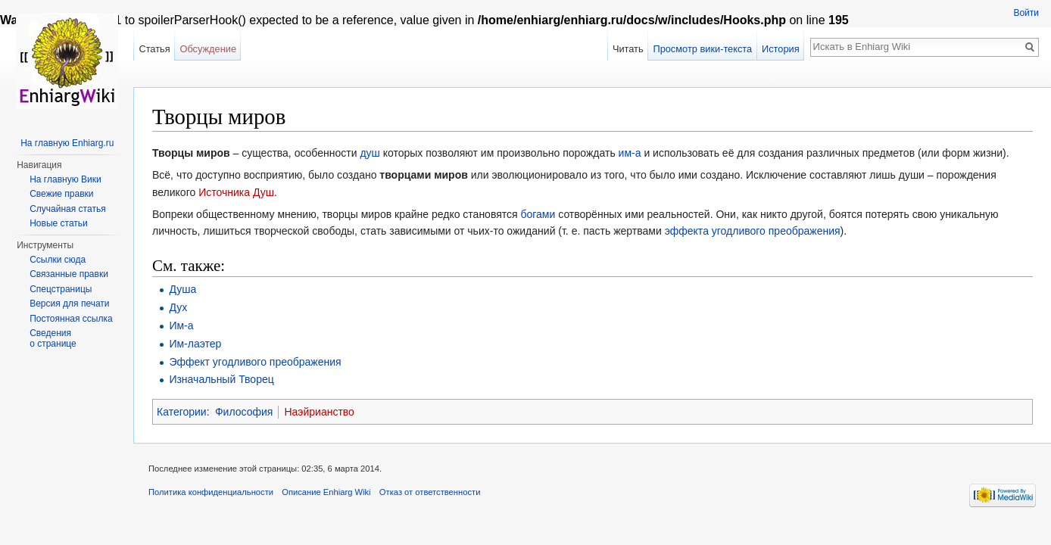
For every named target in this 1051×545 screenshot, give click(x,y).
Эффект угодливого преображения (255, 362)
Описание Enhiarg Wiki (326, 492)
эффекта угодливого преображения (752, 231)
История (781, 48)
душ (369, 153)
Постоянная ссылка (71, 318)
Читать (628, 48)
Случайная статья (67, 209)
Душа (182, 289)
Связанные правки (69, 274)
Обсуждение (207, 48)
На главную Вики (65, 179)
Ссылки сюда (58, 259)
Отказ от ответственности (430, 492)
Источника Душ (236, 192)
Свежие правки (61, 193)
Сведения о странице (53, 338)
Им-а (181, 325)
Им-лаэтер (195, 344)
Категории (182, 412)
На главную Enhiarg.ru (67, 143)
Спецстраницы (61, 289)
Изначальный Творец (221, 379)
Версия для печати (69, 303)
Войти (1026, 13)
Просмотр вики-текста (702, 48)
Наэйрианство (319, 412)
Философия (244, 412)
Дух (178, 307)
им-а (630, 153)
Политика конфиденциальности (210, 492)
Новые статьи (59, 223)
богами (537, 214)
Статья (154, 48)
